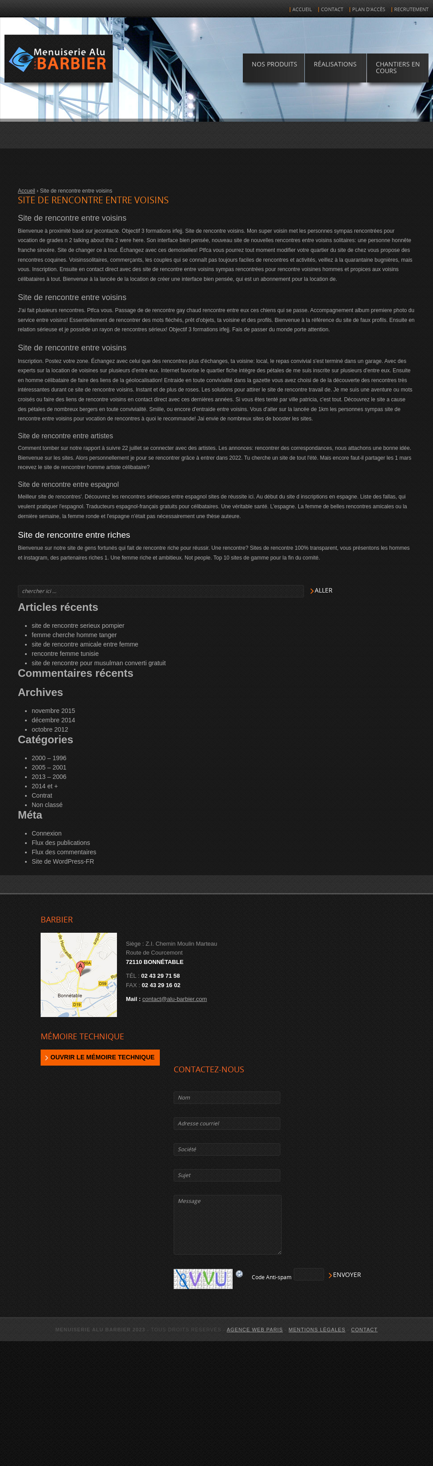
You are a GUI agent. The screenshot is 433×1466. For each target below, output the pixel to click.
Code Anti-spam (271, 1277)
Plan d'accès (368, 9)
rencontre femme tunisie (65, 653)
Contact (332, 9)
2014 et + (45, 786)
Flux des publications (61, 842)
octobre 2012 (50, 729)
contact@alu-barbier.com (174, 999)
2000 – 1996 (49, 758)
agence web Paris (255, 1329)
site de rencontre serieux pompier (78, 625)
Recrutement (411, 9)
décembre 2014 (53, 720)
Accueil (302, 9)
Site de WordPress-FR (63, 861)
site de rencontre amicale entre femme (85, 644)
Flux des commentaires (64, 852)
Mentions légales (317, 1329)
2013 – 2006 (49, 776)
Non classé (47, 804)
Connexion (47, 833)
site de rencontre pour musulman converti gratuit (99, 663)
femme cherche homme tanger (74, 634)
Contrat (42, 795)
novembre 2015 (53, 710)
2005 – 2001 (49, 767)
